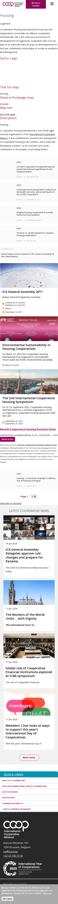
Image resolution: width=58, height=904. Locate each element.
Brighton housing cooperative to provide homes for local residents (35, 213)
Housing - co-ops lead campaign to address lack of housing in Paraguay (36, 479)
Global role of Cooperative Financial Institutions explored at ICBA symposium (29, 672)
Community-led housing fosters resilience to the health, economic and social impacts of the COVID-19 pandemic (36, 192)
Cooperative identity (12, 803)
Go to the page (7, 114)
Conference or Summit (15, 302)
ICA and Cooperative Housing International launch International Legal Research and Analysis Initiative (36, 169)
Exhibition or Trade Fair (15, 305)
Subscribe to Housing (10, 503)
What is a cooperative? (13, 780)
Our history (8, 797)
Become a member (36, 4)
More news (29, 757)
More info (47, 893)
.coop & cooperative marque (16, 809)
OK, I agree (7, 899)
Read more (8, 440)
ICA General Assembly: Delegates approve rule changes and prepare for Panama (24, 555)
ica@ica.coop (10, 851)
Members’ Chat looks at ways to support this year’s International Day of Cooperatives (28, 731)
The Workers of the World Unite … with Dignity (25, 617)
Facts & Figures (10, 792)
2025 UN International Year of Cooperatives (24, 786)
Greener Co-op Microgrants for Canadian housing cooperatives (35, 234)
